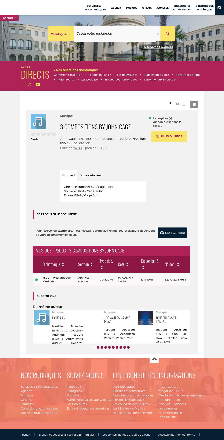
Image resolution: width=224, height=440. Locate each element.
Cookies (164, 403)
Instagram (74, 390)
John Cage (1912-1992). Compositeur (87, 139)
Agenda (26, 390)
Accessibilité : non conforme (176, 433)
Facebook (74, 386)
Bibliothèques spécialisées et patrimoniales (66, 433)
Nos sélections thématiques (133, 394)
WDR (78, 148)
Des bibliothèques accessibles (180, 394)
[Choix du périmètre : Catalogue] (61, 34)
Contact (173, 386)
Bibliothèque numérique (39, 412)
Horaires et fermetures (129, 390)
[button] (219, 7)
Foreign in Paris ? (171, 399)
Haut (154, 359)
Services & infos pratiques (39, 386)
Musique (27, 394)
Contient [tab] (68, 175)
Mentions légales (171, 412)
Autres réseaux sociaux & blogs (89, 399)
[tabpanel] (103, 191)
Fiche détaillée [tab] (90, 175)
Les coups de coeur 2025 (131, 403)
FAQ (162, 386)
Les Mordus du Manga (129, 408)
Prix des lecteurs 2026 (129, 399)
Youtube (73, 394)
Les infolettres (77, 403)
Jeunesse (27, 403)
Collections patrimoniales (39, 408)
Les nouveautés (124, 386)
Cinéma (26, 399)
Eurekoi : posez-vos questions (88, 408)
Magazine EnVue (171, 390)
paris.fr (26, 433)
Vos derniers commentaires (133, 412)
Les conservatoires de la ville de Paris (126, 433)
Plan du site (167, 416)
